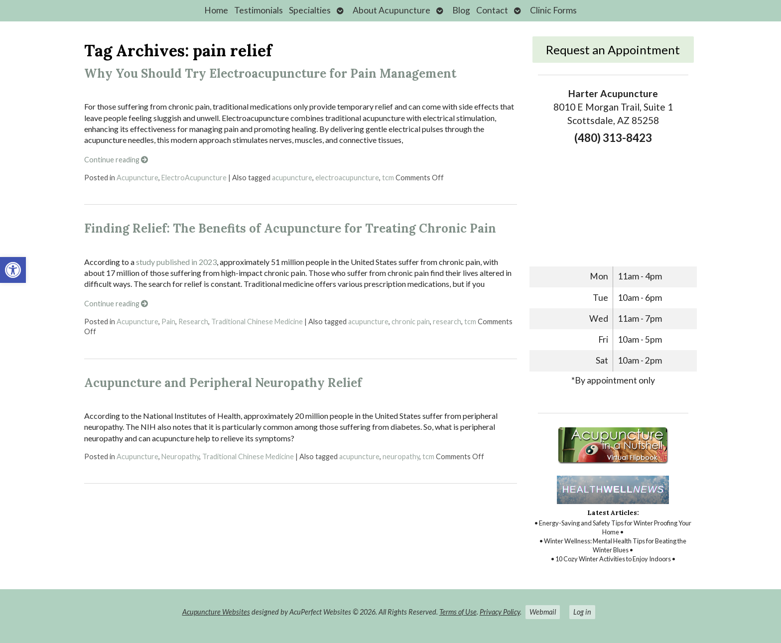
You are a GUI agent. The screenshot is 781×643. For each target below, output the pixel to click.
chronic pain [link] (410, 321)
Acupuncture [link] (137, 177)
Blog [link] (461, 10)
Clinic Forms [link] (553, 10)
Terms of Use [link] (458, 612)
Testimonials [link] (258, 10)
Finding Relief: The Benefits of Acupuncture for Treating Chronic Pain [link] (290, 228)
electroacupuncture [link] (347, 177)
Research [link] (193, 321)
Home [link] (216, 10)
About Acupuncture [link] (391, 10)
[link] (13, 270)
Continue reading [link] (116, 159)
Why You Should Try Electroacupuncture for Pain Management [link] (270, 73)
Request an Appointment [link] (613, 49)
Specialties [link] (310, 10)
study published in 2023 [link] (176, 261)
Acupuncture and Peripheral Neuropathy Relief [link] (223, 382)
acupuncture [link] (292, 177)
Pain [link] (168, 321)
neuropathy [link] (401, 456)
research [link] (447, 321)
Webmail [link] (542, 612)
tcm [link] (388, 177)
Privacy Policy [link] (500, 612)
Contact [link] (492, 10)
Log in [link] (582, 612)
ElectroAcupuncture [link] (194, 177)
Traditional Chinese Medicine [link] (257, 321)
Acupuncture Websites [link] (216, 612)
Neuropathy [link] (180, 456)
